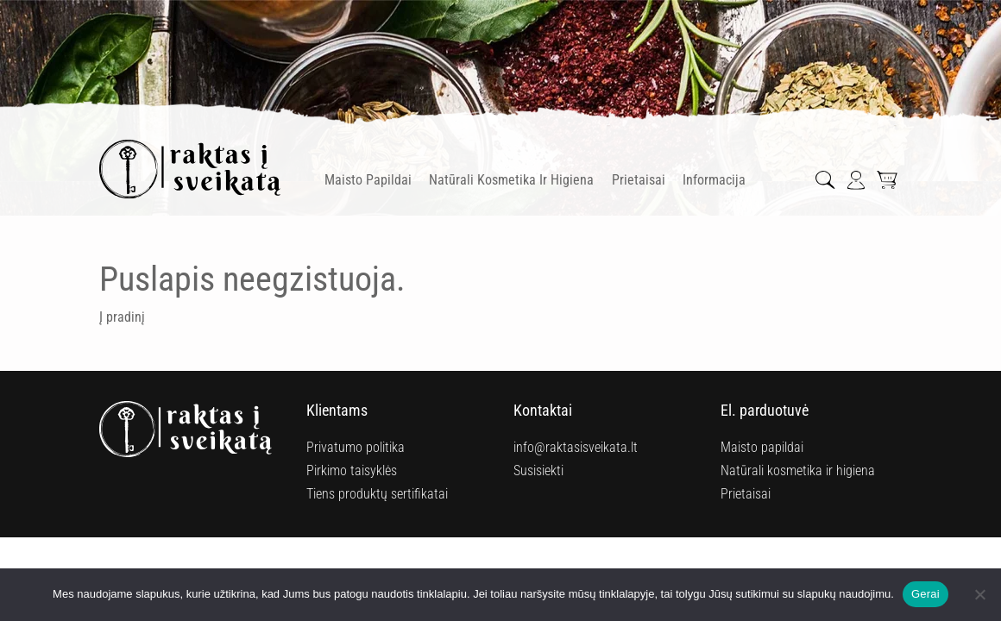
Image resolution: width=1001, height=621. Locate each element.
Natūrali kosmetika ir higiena (511, 180)
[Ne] (979, 594)
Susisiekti (538, 470)
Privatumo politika (355, 447)
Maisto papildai (368, 180)
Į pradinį (122, 317)
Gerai (925, 593)
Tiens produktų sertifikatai (377, 494)
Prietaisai (638, 180)
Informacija (714, 180)
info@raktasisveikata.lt (575, 447)
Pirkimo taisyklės (351, 470)
